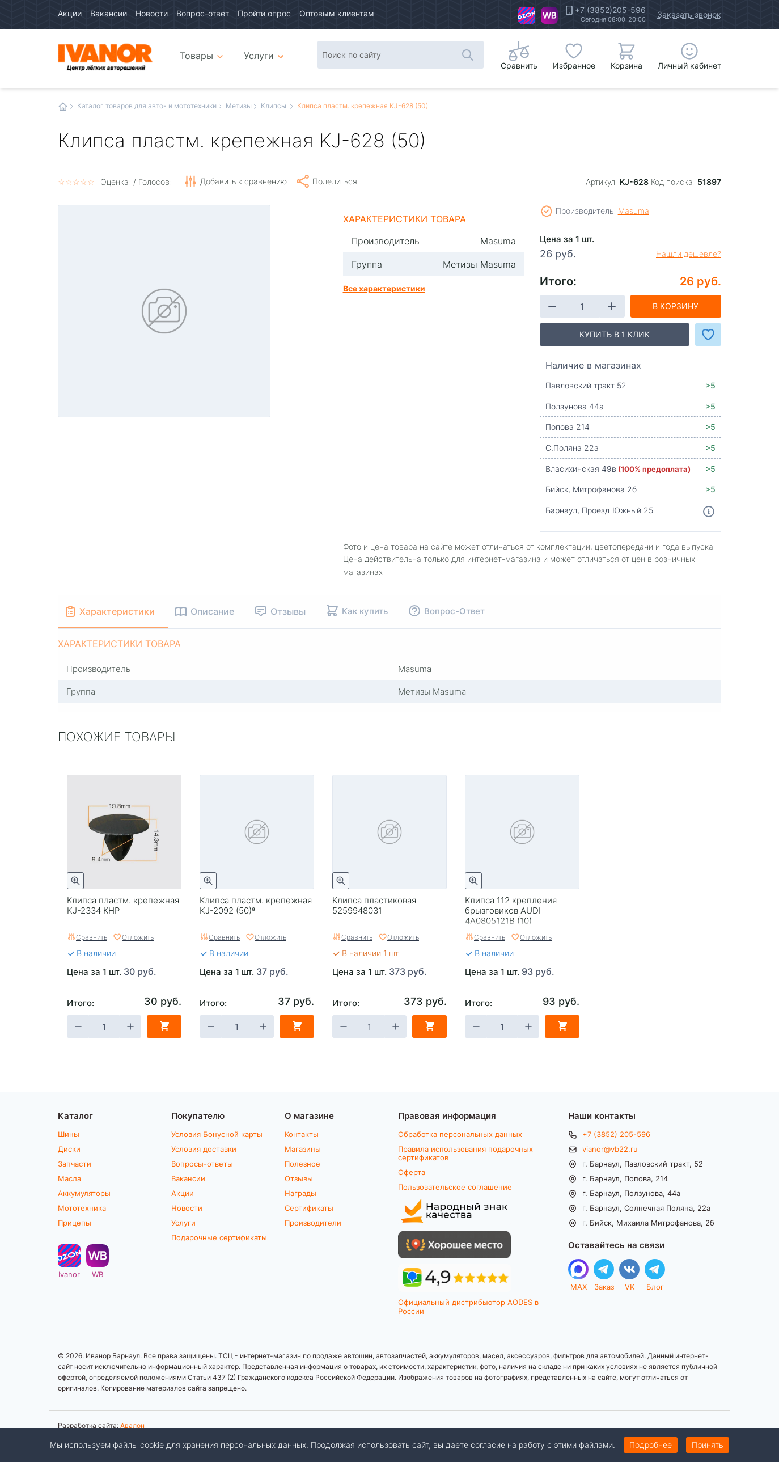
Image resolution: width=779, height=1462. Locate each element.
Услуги (183, 1222)
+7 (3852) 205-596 (616, 1134)
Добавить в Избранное (708, 334)
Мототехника (82, 1207)
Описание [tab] (214, 611)
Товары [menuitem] (203, 51)
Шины (68, 1134)
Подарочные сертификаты (219, 1237)
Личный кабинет (689, 65)
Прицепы (74, 1222)
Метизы (239, 105)
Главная (63, 107)
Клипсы (273, 105)
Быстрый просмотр (75, 880)
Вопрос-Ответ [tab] (456, 610)
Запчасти (74, 1163)
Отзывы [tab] (289, 611)
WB (549, 15)
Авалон (132, 1425)
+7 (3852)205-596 (610, 10)
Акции (70, 13)
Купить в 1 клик (614, 334)
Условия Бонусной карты (217, 1134)
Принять (707, 1444)
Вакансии (108, 13)
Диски (69, 1148)
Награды (300, 1193)
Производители (313, 1222)
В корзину (675, 306)
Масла (69, 1178)
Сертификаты (309, 1207)
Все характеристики (384, 288)
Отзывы (299, 1178)
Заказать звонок (689, 14)
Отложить (138, 936)
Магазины (303, 1148)
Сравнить (91, 936)
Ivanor (526, 15)
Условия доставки (203, 1148)
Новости (152, 13)
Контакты (302, 1134)
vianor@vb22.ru (610, 1148)
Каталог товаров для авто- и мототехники (147, 105)
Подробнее (650, 1444)
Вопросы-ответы (202, 1163)
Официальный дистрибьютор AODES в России (468, 1306)
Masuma (633, 210)
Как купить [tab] (367, 610)
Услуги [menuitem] (259, 55)
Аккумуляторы (84, 1193)
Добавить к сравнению (243, 181)
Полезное (302, 1163)
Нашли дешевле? (688, 254)
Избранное (574, 65)
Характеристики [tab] (118, 611)
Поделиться (334, 181)
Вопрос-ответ (202, 13)
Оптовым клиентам (336, 13)
